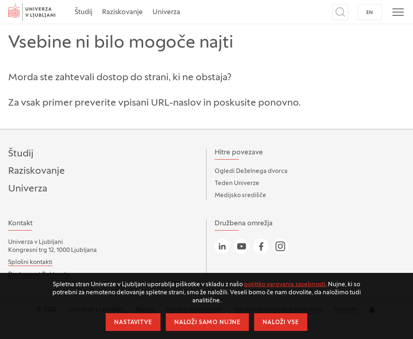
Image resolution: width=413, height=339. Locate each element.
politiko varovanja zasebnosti (284, 284)
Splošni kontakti (30, 262)
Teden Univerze (237, 183)
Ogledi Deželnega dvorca (251, 171)
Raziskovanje (122, 12)
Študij (83, 12)
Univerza (166, 12)
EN (369, 12)
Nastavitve (133, 322)
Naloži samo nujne (207, 322)
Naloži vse (280, 322)
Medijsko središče (240, 195)
